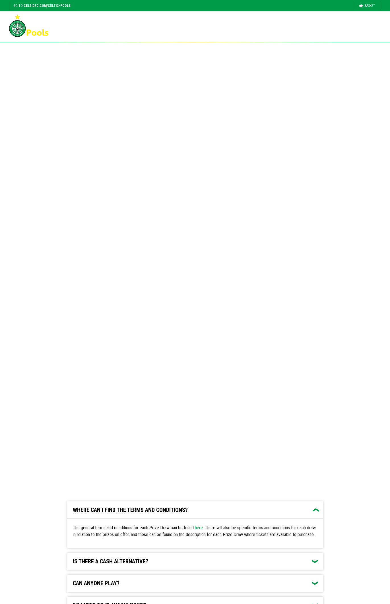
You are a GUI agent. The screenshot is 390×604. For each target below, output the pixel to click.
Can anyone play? (96, 583)
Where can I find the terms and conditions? (130, 510)
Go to (42, 6)
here (199, 527)
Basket (367, 5)
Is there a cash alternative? (110, 561)
